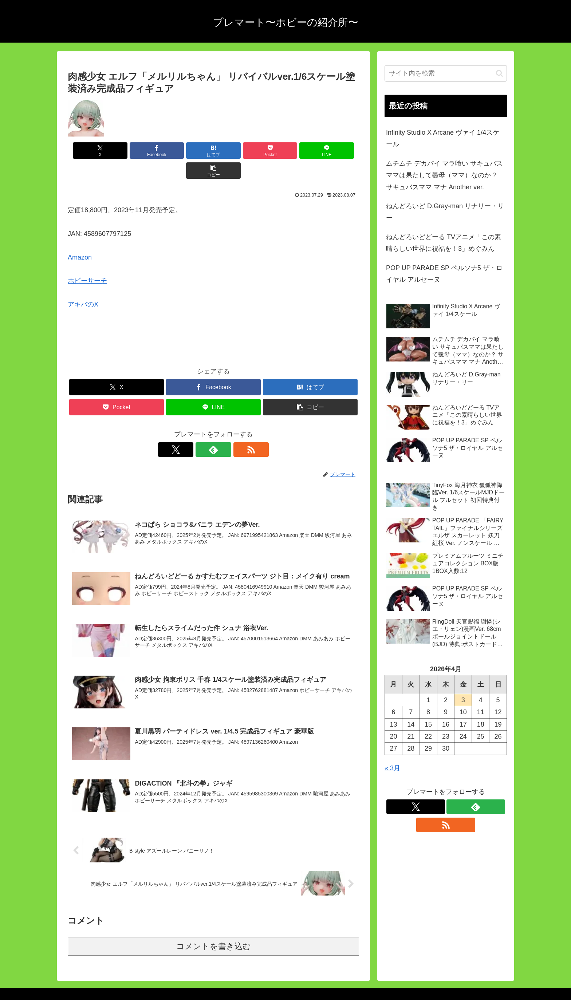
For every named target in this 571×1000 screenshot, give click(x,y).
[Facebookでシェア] (140, 150)
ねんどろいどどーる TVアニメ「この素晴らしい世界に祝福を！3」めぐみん (443, 242)
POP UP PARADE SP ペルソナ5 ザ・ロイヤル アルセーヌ (444, 273)
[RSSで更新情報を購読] (230, 429)
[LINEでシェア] (287, 150)
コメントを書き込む (213, 925)
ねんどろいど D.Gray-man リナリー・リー (445, 211)
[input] (446, 73)
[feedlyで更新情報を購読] (213, 429)
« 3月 (392, 768)
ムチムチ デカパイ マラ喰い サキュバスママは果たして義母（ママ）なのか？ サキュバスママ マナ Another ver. (444, 175)
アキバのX (83, 284)
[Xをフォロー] (196, 429)
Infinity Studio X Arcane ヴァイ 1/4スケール (442, 138)
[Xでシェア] (91, 150)
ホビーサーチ (87, 260)
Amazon (80, 237)
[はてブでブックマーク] (189, 150)
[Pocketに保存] (237, 150)
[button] (335, 150)
